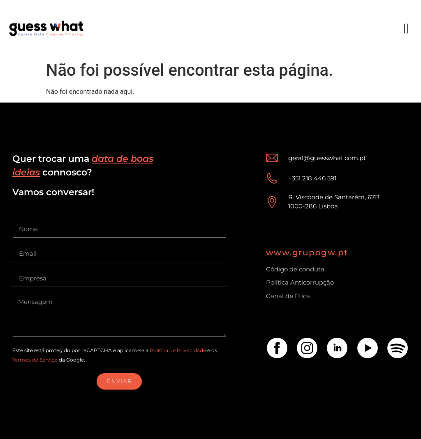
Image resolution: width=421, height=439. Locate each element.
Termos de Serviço (35, 360)
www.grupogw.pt (307, 252)
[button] (406, 29)
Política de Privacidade (178, 350)
